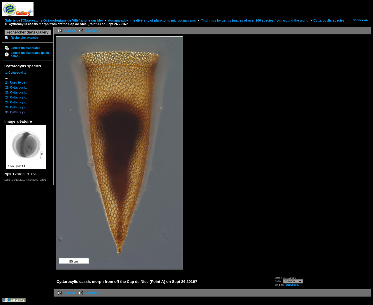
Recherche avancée (24, 37)
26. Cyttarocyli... (16, 92)
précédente (92, 30)
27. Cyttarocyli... (16, 97)
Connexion (360, 20)
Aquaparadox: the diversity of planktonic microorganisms (152, 20)
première (70, 30)
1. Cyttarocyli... (15, 72)
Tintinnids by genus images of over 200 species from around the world (255, 20)
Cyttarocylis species (329, 20)
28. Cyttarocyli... (16, 102)
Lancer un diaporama (25, 48)
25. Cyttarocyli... (16, 87)
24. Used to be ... (16, 82)
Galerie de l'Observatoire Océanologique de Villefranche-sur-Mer (54, 20)
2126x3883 (292, 284)
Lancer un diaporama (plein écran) (30, 54)
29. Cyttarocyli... (16, 107)
